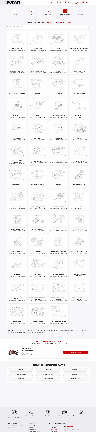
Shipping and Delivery (35, 431)
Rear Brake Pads (48, 374)
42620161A (48, 369)
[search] (88, 27)
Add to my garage (75, 352)
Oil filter (74, 369)
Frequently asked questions (16, 425)
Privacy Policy (32, 427)
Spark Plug (75, 374)
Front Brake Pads (21, 374)
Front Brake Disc (48, 378)
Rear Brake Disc (75, 378)
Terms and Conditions (35, 425)
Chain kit (21, 378)
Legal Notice (32, 429)
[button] (13, 351)
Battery (21, 369)
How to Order (12, 427)
